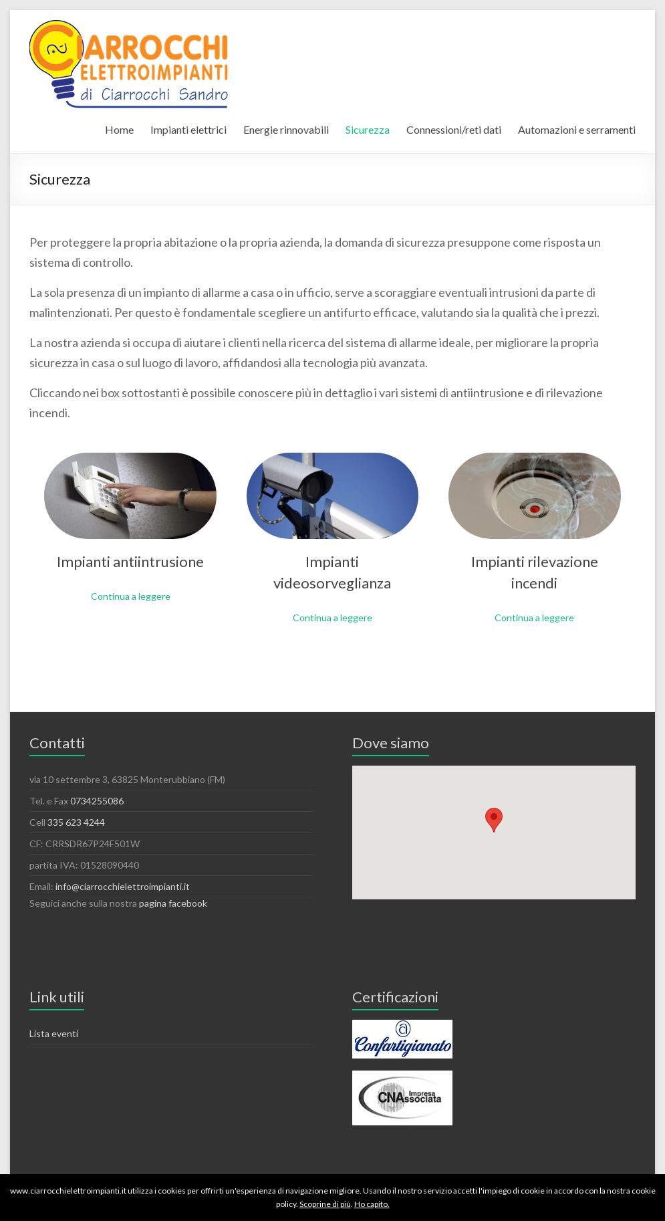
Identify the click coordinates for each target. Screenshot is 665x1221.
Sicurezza (368, 129)
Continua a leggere (130, 596)
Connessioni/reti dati (453, 129)
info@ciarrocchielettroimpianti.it (122, 886)
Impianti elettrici (188, 129)
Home (119, 129)
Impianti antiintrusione (130, 561)
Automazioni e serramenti (577, 129)
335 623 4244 (76, 822)
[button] (494, 820)
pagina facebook (173, 903)
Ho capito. (372, 1204)
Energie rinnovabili (286, 129)
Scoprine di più (325, 1204)
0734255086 (97, 800)
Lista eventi (53, 1033)
